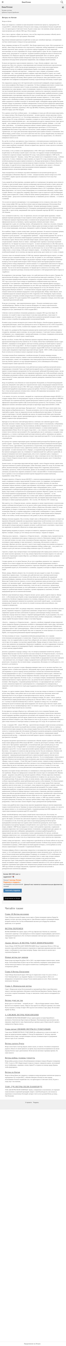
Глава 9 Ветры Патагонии (17, 971)
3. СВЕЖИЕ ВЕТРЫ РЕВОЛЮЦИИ (22, 1015)
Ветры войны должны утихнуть (20, 1058)
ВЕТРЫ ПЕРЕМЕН (14, 928)
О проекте (28, 1102)
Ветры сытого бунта (14, 1043)
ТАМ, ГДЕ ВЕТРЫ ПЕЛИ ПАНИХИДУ (23, 1086)
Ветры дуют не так (14, 1000)
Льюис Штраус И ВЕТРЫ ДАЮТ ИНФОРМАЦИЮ (29, 943)
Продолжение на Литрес (12, 898)
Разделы (36, 1102)
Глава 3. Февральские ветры (18, 986)
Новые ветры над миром (16, 957)
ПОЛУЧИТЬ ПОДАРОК (12, 890)
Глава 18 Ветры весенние (17, 914)
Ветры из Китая (12, 1072)
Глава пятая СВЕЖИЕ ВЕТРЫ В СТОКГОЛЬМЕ (28, 1029)
